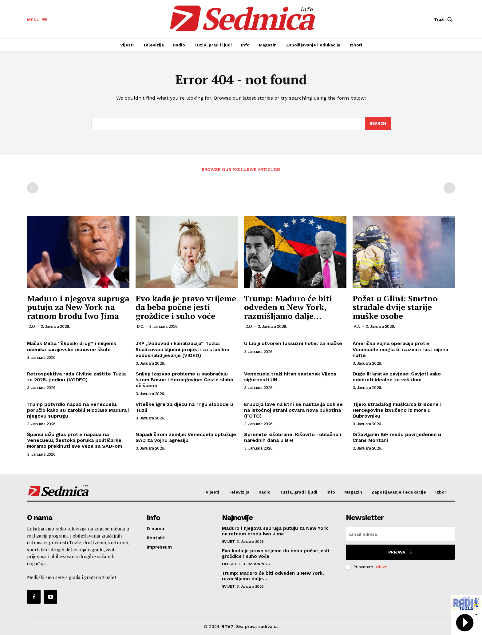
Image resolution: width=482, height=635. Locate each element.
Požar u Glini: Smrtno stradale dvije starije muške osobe (395, 307)
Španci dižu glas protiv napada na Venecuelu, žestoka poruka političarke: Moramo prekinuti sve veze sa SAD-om (75, 440)
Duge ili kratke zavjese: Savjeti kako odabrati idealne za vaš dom (397, 377)
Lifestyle (231, 564)
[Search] (378, 123)
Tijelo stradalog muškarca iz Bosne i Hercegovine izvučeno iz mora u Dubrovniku (397, 410)
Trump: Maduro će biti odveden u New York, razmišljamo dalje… (288, 307)
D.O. (32, 326)
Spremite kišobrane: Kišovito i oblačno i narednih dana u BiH (292, 437)
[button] (444, 19)
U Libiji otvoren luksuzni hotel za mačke (293, 343)
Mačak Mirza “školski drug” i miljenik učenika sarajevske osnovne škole (71, 346)
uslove (380, 567)
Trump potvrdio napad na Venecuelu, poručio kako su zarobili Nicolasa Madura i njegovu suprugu (78, 410)
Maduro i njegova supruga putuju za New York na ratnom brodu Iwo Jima (78, 307)
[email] (400, 534)
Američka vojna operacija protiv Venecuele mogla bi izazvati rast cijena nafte (400, 349)
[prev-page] (32, 187)
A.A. (357, 326)
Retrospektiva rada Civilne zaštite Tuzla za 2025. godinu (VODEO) (76, 377)
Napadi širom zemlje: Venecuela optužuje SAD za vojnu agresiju (186, 437)
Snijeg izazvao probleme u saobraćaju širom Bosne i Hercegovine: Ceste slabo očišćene (184, 379)
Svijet (228, 541)
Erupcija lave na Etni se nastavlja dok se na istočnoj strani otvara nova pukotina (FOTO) (293, 410)
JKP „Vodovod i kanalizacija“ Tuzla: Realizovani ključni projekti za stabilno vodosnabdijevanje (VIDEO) (182, 349)
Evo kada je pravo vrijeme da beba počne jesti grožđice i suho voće (186, 307)
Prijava (400, 552)
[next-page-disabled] (449, 187)
